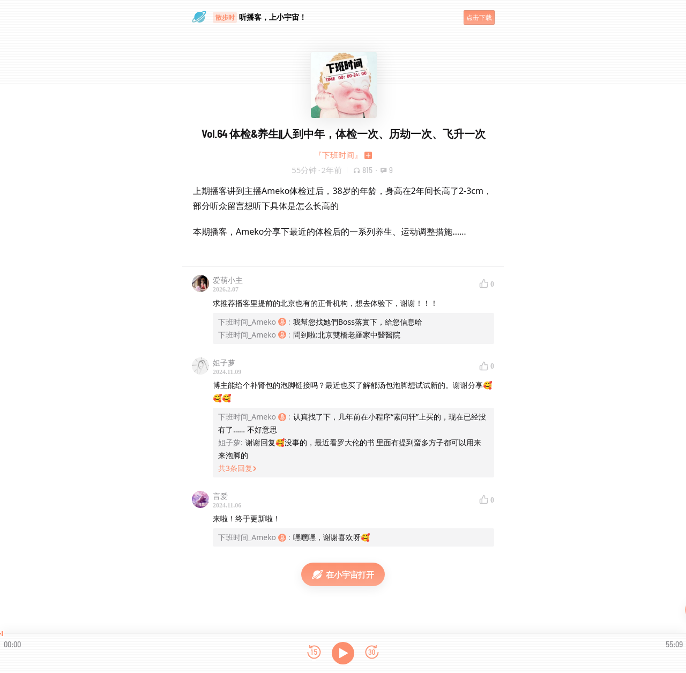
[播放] (343, 653)
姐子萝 (224, 362)
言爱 (220, 496)
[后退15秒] (314, 653)
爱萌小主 (228, 280)
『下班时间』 (338, 154)
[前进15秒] (372, 653)
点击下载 (479, 17)
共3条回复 (237, 468)
